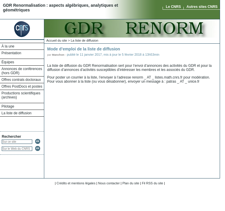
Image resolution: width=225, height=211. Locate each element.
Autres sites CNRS (202, 7)
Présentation (11, 53)
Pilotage (7, 106)
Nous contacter (109, 183)
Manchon (58, 54)
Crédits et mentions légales (76, 183)
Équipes (7, 62)
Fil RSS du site (152, 183)
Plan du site (130, 183)
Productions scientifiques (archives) (20, 95)
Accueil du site (56, 40)
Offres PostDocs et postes (21, 86)
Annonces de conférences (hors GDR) (21, 71)
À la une (7, 46)
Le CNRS (173, 7)
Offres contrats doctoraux (21, 80)
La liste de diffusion (16, 113)
